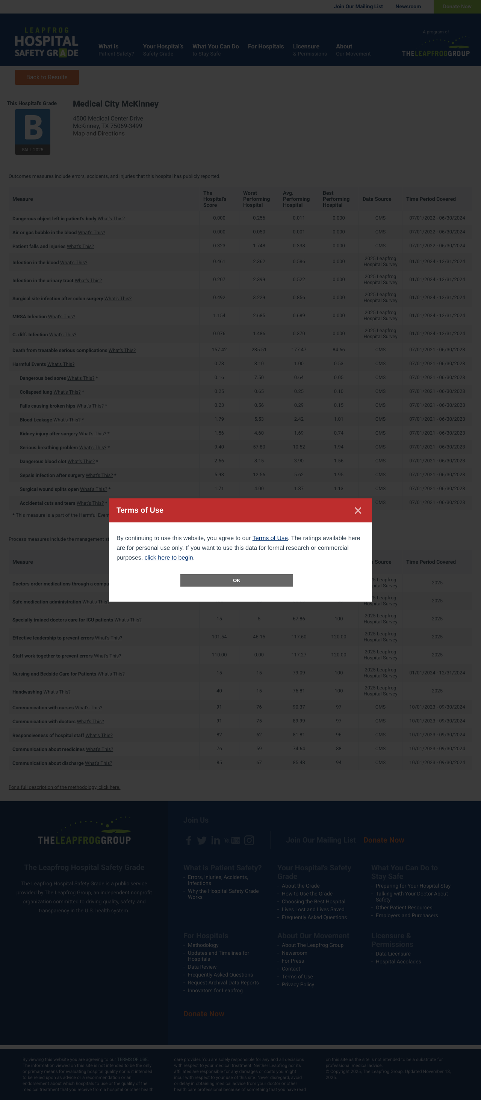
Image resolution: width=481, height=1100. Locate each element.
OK (236, 580)
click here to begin (169, 558)
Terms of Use (270, 538)
